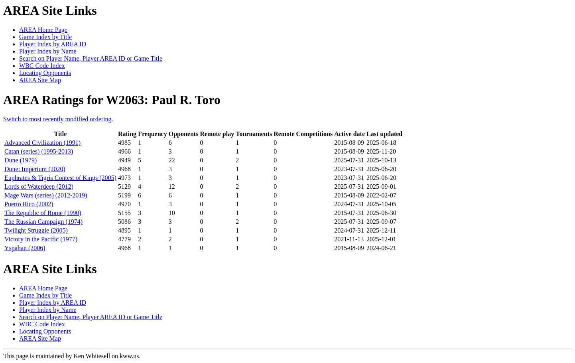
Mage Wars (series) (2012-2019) (45, 195)
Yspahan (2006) (24, 248)
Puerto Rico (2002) (28, 204)
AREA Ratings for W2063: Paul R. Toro (112, 100)
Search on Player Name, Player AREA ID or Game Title (90, 58)
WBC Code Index (42, 65)
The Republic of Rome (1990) (42, 212)
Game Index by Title (45, 37)
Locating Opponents (45, 72)
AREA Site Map (40, 80)
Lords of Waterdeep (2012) (38, 186)
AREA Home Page (43, 29)
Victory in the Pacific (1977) (40, 239)
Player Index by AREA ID (52, 44)
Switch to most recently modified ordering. (58, 119)
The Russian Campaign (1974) (43, 221)
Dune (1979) (20, 160)
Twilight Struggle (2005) (36, 230)
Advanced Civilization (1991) (42, 142)
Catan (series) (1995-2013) (38, 151)
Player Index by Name (48, 51)
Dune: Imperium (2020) (34, 169)
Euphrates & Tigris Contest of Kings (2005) (60, 177)
